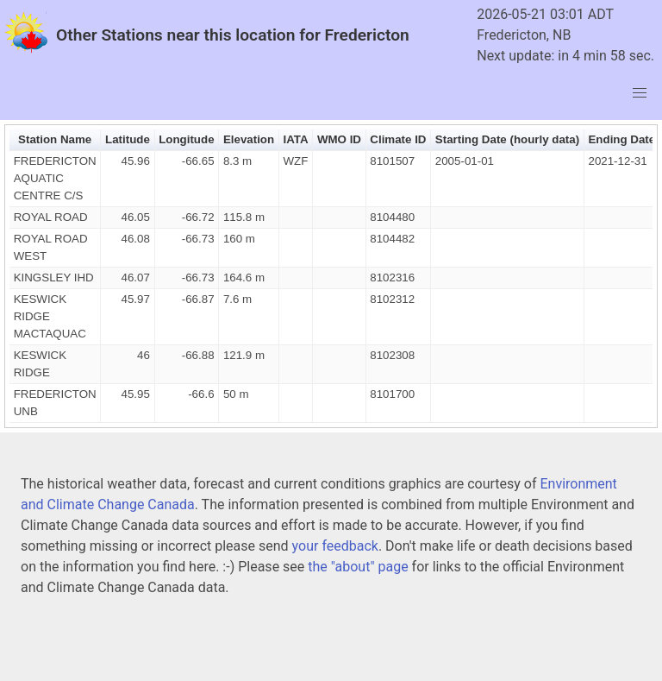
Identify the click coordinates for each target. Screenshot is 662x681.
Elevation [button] (248, 139)
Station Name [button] (54, 139)
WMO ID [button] (339, 139)
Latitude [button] (127, 139)
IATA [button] (295, 139)
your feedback (335, 546)
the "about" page (358, 566)
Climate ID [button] (398, 139)
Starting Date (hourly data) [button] (507, 139)
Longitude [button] (186, 139)
